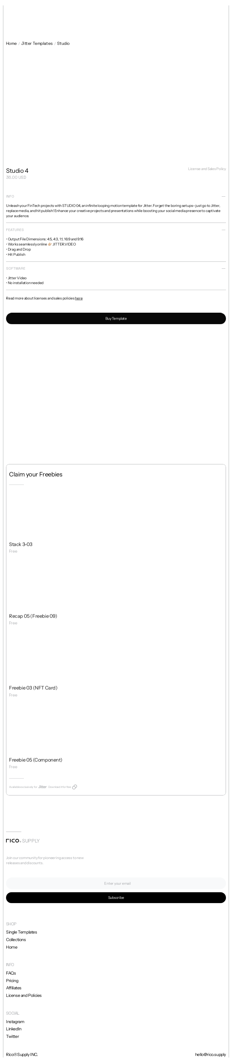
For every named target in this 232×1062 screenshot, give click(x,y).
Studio (63, 44)
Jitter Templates (37, 44)
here (78, 300)
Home (11, 44)
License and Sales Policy (207, 169)
